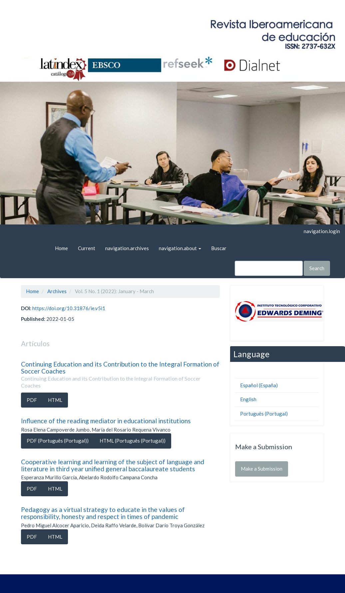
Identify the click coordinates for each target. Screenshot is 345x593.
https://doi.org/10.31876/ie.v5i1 (68, 308)
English (248, 399)
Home (61, 248)
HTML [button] (55, 400)
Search (316, 268)
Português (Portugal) (264, 414)
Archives (57, 291)
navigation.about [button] (180, 248)
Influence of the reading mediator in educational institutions (106, 421)
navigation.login (322, 231)
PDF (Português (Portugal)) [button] (58, 441)
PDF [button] (32, 400)
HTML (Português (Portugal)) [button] (133, 441)
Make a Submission (261, 469)
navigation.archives (127, 248)
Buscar (218, 248)
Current (86, 248)
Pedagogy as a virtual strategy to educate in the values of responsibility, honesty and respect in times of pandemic (103, 513)
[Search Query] (269, 268)
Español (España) (259, 385)
